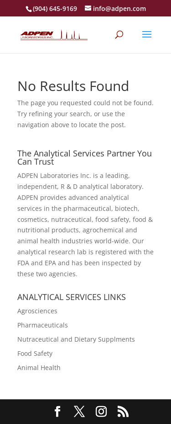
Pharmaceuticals (42, 325)
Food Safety (34, 353)
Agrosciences (37, 310)
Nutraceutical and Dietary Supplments (76, 339)
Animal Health (39, 367)
